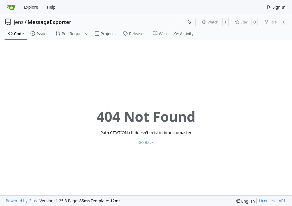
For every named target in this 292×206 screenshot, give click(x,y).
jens (19, 22)
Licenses (267, 200)
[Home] (11, 7)
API (282, 200)
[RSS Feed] (189, 22)
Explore (31, 7)
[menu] (245, 201)
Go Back (145, 142)
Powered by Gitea (22, 200)
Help (51, 7)
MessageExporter (49, 22)
